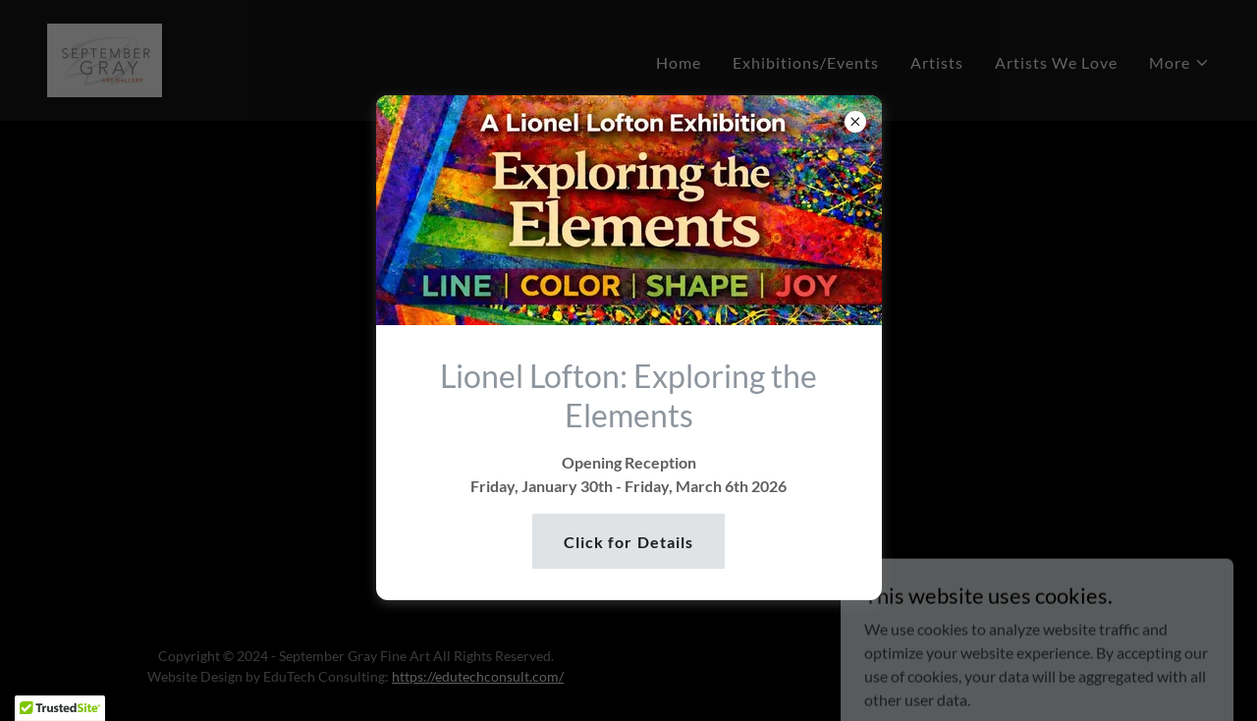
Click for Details (628, 541)
